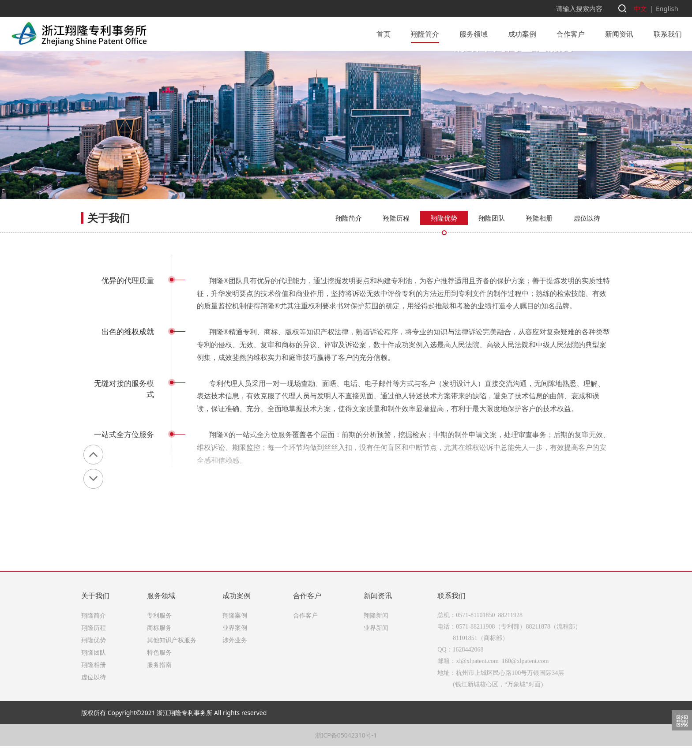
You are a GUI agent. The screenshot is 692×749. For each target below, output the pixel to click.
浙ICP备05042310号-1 (346, 738)
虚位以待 (587, 267)
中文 (642, 8)
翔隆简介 (425, 33)
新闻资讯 (619, 33)
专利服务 (159, 618)
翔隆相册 (539, 267)
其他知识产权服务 (171, 643)
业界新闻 (376, 630)
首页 (383, 33)
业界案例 (234, 630)
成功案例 (522, 33)
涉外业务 (234, 643)
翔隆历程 (396, 267)
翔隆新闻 (376, 618)
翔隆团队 (491, 267)
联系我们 (668, 33)
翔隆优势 (444, 267)
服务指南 (159, 667)
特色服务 (159, 655)
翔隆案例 (234, 618)
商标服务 (159, 630)
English (667, 8)
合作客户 (571, 33)
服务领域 (473, 33)
